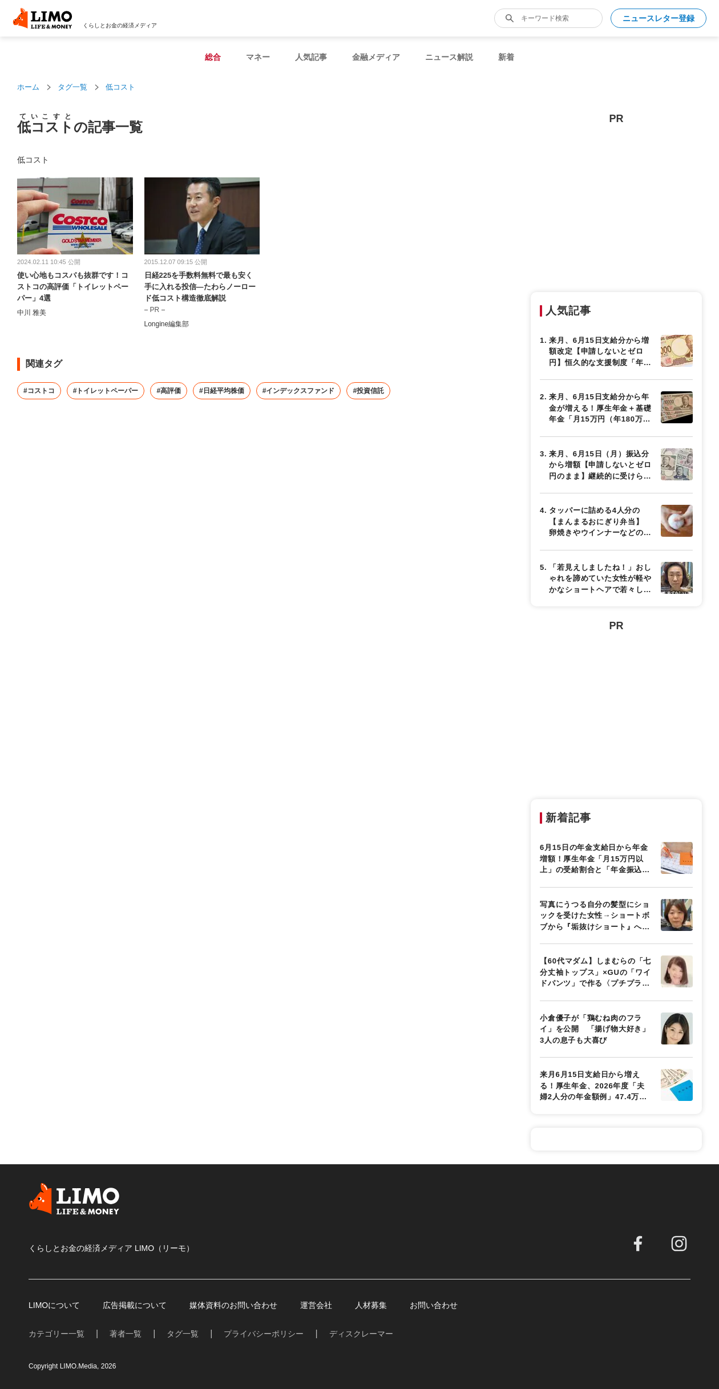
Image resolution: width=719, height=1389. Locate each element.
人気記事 (311, 57)
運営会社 (316, 1305)
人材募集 (371, 1305)
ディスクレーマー (361, 1333)
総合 (213, 57)
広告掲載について (135, 1305)
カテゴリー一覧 (56, 1333)
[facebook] (638, 1243)
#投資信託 (368, 391)
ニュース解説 (449, 57)
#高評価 (168, 391)
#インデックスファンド (298, 391)
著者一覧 (126, 1333)
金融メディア (376, 57)
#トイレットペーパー (106, 391)
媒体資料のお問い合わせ (233, 1305)
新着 (506, 57)
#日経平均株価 (221, 391)
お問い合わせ (434, 1305)
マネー (258, 57)
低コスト (120, 87)
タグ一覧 (72, 87)
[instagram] (679, 1243)
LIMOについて (54, 1305)
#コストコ (39, 391)
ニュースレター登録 (658, 18)
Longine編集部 (166, 324)
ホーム (28, 87)
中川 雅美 (31, 313)
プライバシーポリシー (264, 1333)
